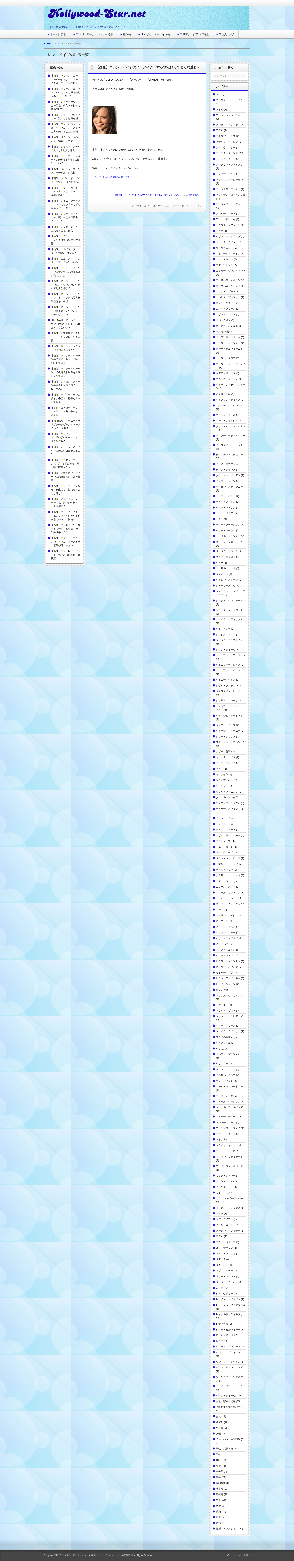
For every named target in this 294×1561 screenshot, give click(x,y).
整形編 (127, 34)
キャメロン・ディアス (228, 399)
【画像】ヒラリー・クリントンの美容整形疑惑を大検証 (65, 240)
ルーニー (221, 1287)
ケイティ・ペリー (226, 496)
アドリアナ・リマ (226, 136)
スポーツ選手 (223, 751)
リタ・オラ (222, 1265)
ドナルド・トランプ (227, 863)
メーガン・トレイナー (228, 1230)
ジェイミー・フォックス (229, 619)
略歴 (218, 1505)
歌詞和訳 (221, 1482)
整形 (218, 1465)
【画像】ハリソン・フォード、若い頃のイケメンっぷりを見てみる (65, 437)
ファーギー (222, 1004)
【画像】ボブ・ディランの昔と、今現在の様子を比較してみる (65, 398)
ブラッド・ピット (226, 1010)
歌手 (218, 1477)
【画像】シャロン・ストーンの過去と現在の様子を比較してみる (65, 385)
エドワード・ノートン (228, 253)
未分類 (219, 1471)
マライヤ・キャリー (227, 1145)
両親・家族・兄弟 (226, 1401)
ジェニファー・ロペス (228, 664)
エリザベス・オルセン (228, 280)
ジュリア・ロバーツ (227, 700)
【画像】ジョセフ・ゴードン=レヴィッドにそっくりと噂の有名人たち (65, 464)
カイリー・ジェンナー (228, 343)
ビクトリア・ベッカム (228, 978)
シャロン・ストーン (227, 579)
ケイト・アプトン (226, 501)
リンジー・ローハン (227, 1282)
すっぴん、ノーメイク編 (155, 34)
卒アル (219, 1422)
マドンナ (221, 1139)
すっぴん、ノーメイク (173, 205)
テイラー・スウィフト (228, 808)
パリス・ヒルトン (226, 949)
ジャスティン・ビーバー (229, 691)
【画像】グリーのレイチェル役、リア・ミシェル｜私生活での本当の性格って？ (65, 516)
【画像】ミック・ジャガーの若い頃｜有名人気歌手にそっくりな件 (65, 217)
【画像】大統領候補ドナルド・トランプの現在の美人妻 (65, 337)
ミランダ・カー (224, 1187)
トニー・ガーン (224, 846)
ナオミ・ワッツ (224, 869)
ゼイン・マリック (226, 763)
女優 (218, 1433)
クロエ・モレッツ (226, 481)
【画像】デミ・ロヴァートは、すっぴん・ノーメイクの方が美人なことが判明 (65, 128)
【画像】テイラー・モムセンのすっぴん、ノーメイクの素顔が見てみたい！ (65, 542)
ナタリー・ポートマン (228, 875)
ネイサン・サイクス (227, 915)
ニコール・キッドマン (228, 892)
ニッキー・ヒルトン (227, 898)
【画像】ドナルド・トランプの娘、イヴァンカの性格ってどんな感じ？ (65, 285)
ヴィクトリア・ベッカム (229, 1386)
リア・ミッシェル (226, 1253)
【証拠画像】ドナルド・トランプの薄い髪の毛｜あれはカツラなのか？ (65, 324)
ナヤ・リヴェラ (224, 881)
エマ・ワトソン (224, 265)
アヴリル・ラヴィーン (228, 225)
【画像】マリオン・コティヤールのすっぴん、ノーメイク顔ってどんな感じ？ (65, 79)
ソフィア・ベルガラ (227, 780)
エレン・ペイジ (194, 205)
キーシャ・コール (226, 415)
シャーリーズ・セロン (228, 585)
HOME (47, 43)
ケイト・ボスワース (227, 513)
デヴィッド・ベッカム (228, 835)
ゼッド (219, 768)
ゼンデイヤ (222, 774)
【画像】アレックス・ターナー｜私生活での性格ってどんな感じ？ (65, 503)
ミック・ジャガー (226, 1175)
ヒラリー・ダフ (224, 972)
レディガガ (222, 1323)
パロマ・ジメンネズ (227, 955)
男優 (218, 1500)
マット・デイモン (226, 1133)
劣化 (218, 1416)
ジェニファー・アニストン (230, 655)
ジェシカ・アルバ (226, 634)
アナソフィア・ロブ (227, 141)
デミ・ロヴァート (226, 829)
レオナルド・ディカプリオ (230, 1314)
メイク (219, 1213)
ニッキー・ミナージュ (228, 904)
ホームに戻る (58, 34)
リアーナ (221, 1259)
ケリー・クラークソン (228, 524)
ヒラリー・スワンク (227, 966)
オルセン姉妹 (223, 331)
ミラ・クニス (223, 1192)
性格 (218, 1460)
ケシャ (219, 519)
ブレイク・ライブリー (228, 1031)
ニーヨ (219, 909)
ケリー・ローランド (227, 530)
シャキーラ (222, 574)
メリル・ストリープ (227, 1224)
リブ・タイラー (224, 1270)
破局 (218, 1511)
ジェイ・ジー (223, 628)
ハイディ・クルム (226, 926)
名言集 (219, 1427)
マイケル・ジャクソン (228, 1101)
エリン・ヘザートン (227, 291)
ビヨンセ (221, 989)
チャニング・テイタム (228, 803)
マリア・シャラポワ (227, 1151)
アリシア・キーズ (226, 159)
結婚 (218, 1523)
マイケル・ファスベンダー (230, 1107)
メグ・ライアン (224, 1219)
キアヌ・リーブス (226, 373)
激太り (219, 1488)
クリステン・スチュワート (230, 454)
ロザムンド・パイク (227, 1335)
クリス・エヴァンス (227, 463)
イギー (219, 230)
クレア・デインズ (226, 469)
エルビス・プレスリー (228, 297)
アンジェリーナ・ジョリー (230, 204)
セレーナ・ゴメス (226, 757)
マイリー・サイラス (227, 1116)
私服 (218, 1517)
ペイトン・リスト (226, 1069)
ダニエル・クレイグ (227, 797)
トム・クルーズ (224, 852)
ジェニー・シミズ (226, 679)
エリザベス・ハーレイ (228, 285)
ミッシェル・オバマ (227, 1181)
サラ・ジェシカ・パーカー (230, 541)
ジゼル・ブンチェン (227, 685)
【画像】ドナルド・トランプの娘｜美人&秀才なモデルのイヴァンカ (65, 311)
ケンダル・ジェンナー (228, 536)
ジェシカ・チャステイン (229, 640)
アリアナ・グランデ (227, 153)
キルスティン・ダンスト (229, 405)
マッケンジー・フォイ (228, 1128)
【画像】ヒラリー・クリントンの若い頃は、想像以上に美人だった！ (65, 272)
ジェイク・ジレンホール (229, 610)
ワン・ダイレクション (228, 1361)
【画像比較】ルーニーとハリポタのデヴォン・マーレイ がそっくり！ (65, 424)
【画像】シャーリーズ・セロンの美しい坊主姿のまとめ (65, 450)
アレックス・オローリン (229, 179)
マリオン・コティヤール (229, 1156)
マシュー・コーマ (226, 1122)
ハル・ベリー (223, 944)
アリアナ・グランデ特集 (194, 34)
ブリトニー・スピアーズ (229, 1016)
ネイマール (222, 921)
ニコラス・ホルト (226, 886)
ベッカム (221, 1048)
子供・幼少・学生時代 (228, 1439)
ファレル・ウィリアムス (229, 995)
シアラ (219, 562)
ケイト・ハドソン (226, 507)
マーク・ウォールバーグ (229, 1166)
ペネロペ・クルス (226, 1075)
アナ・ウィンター (226, 147)
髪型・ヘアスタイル (227, 1528)
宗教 (218, 1454)
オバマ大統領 (223, 320)
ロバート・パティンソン (229, 1352)
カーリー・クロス (226, 358)
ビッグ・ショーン (226, 984)
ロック (219, 1341)
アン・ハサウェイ (226, 219)
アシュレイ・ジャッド (228, 124)
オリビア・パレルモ (227, 325)
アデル (219, 130)
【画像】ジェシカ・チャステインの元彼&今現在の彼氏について (65, 160)
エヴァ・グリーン (226, 308)
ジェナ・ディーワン (227, 649)
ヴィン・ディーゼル (227, 1395)
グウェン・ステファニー (229, 486)
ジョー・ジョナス (226, 736)
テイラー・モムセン (227, 818)
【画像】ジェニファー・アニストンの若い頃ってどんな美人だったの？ (65, 204)
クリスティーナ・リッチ (229, 445)
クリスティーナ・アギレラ (230, 435)
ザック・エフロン (226, 556)
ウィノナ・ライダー (227, 242)
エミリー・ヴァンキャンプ (230, 270)
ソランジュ (222, 785)
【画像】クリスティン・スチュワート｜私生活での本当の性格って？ (65, 529)
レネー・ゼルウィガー (228, 1329)
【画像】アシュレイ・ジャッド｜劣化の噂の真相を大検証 (65, 555)
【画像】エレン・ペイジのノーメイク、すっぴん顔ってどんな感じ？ (148, 67)
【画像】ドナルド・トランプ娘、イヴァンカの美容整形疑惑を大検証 (65, 298)
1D (217, 94)
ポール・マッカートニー (229, 1086)
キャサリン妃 (223, 394)
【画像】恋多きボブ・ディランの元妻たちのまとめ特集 (65, 476)
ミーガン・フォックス (228, 1207)
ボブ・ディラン (224, 1080)
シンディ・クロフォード (229, 600)
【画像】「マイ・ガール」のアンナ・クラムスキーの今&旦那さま (65, 191)
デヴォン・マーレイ (227, 841)
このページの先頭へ (238, 1555)
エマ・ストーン (224, 259)
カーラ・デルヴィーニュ (229, 348)
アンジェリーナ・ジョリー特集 (94, 34)
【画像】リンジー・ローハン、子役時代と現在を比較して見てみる (65, 372)
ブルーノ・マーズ (226, 1025)
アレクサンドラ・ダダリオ (230, 164)
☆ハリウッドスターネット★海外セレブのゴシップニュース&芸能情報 (97, 1555)
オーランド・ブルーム (228, 337)
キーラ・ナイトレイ (227, 420)
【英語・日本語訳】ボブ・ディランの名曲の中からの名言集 (65, 411)
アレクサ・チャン (226, 174)
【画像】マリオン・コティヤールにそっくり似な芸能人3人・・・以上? (65, 92)
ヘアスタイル (223, 1042)
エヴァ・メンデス (226, 314)
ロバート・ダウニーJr (228, 1346)
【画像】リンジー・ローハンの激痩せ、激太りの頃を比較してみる (65, 359)
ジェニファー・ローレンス (230, 670)
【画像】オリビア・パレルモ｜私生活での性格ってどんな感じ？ (65, 490)
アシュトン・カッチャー (229, 115)
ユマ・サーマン (224, 1247)
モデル (219, 1236)
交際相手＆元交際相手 (228, 1407)
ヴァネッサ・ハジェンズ (229, 1367)
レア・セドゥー (224, 1293)
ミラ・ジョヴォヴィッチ (229, 1198)
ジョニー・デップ (226, 725)
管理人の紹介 (227, 34)
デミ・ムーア (223, 824)
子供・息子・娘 (224, 1448)
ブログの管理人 (224, 1037)
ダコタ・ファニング (227, 791)
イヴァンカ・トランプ (228, 236)
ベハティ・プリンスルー (229, 1054)
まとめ (219, 109)
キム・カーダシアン (227, 378)
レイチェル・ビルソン (228, 1299)
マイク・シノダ (224, 1095)
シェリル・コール (226, 568)
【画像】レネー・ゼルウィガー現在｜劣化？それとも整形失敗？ (65, 105)
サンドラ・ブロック (227, 551)
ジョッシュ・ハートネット (230, 715)
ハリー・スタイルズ (227, 938)
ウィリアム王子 (224, 247)
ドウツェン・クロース (228, 858)
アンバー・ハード (226, 213)
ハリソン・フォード (227, 932)
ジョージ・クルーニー (228, 730)
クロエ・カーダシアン (228, 475)
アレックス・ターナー (228, 189)
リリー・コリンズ (226, 1276)
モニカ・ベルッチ (226, 1242)
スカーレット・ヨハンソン (230, 742)
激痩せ (219, 1494)
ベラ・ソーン (223, 1063)
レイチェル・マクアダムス (230, 1305)
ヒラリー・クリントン (228, 961)
